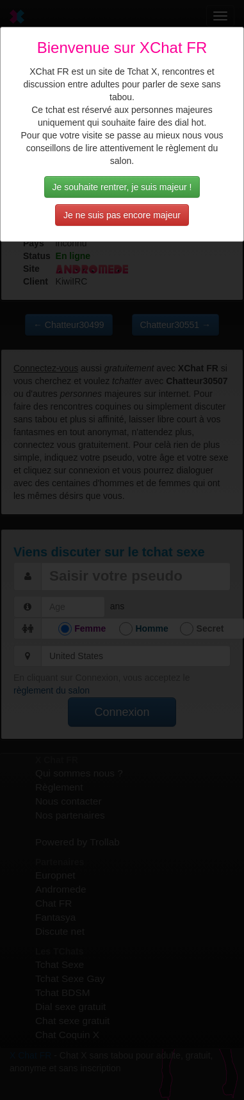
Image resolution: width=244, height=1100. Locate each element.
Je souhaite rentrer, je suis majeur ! (122, 187)
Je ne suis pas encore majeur (122, 215)
